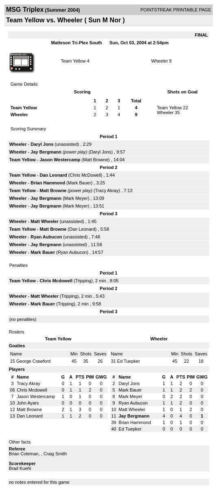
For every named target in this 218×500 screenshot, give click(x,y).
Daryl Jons (42, 144)
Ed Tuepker (128, 361)
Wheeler (159, 60)
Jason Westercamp (59, 159)
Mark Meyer (76, 198)
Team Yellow (73, 60)
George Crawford (33, 361)
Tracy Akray (107, 190)
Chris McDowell (85, 175)
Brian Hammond (48, 182)
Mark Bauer (79, 182)
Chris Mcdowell (55, 280)
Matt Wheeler (44, 221)
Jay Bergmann (46, 151)
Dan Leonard (53, 175)
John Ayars (28, 402)
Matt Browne (95, 159)
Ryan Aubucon (46, 236)
